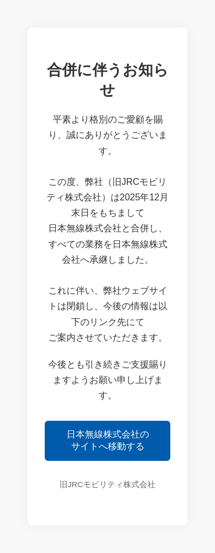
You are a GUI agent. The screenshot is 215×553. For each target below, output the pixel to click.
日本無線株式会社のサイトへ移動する (108, 440)
